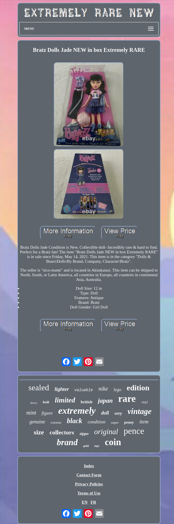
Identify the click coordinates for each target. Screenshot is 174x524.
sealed (38, 387)
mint (31, 413)
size (39, 432)
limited (65, 400)
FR (93, 502)
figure (47, 413)
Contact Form (88, 475)
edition (138, 387)
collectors (61, 432)
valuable (83, 390)
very (118, 413)
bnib (46, 402)
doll (105, 413)
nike (103, 388)
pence (134, 431)
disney (33, 402)
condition (96, 421)
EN (84, 502)
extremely (77, 410)
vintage (140, 411)
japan (105, 400)
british (87, 402)
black (74, 420)
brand (67, 442)
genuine (37, 421)
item (143, 421)
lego (117, 389)
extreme (56, 422)
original (106, 432)
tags (96, 445)
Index (89, 466)
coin (113, 442)
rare (127, 398)
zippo (84, 433)
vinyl (144, 402)
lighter (62, 389)
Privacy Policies (89, 484)
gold (86, 445)
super (115, 422)
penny (129, 422)
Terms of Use (89, 493)
